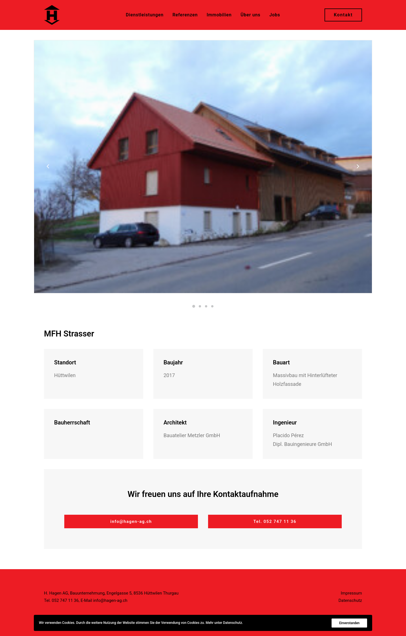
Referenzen (185, 14)
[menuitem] (144, 15)
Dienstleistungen (145, 14)
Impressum (351, 593)
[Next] (357, 181)
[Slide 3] (206, 306)
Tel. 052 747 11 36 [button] (274, 521)
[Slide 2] (200, 306)
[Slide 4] (212, 306)
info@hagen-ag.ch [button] (131, 521)
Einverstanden (349, 623)
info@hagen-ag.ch (110, 600)
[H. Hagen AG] (52, 15)
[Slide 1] (194, 306)
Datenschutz (350, 600)
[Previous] (48, 181)
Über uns (250, 14)
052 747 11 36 (65, 600)
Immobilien (219, 14)
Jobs (274, 14)
